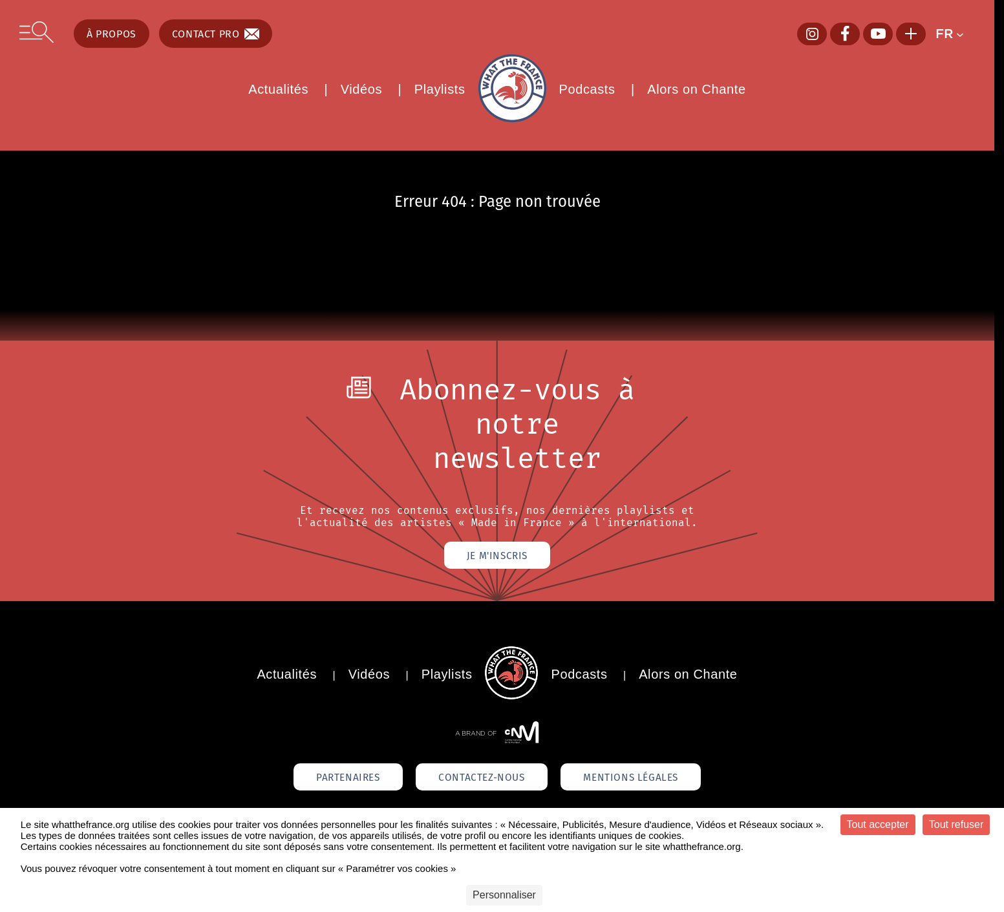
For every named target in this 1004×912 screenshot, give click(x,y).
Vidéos (361, 89)
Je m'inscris (497, 556)
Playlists (439, 89)
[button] (955, 33)
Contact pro (216, 33)
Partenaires (339, 779)
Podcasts (587, 89)
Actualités (278, 89)
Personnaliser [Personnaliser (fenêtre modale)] (504, 894)
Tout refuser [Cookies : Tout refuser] (956, 824)
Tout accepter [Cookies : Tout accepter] (878, 824)
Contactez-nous (482, 779)
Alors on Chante (696, 89)
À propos (111, 33)
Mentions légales (639, 779)
